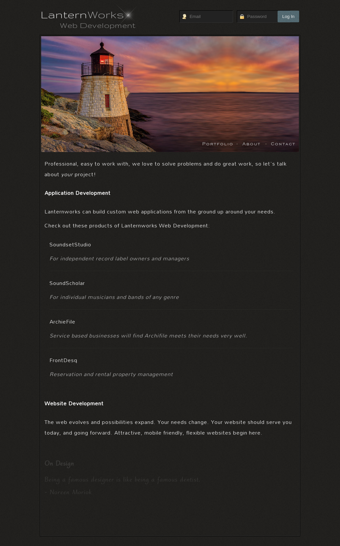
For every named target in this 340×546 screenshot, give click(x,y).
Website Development (74, 403)
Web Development (98, 25)
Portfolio (217, 143)
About (251, 143)
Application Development (77, 192)
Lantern (82, 14)
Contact (283, 143)
